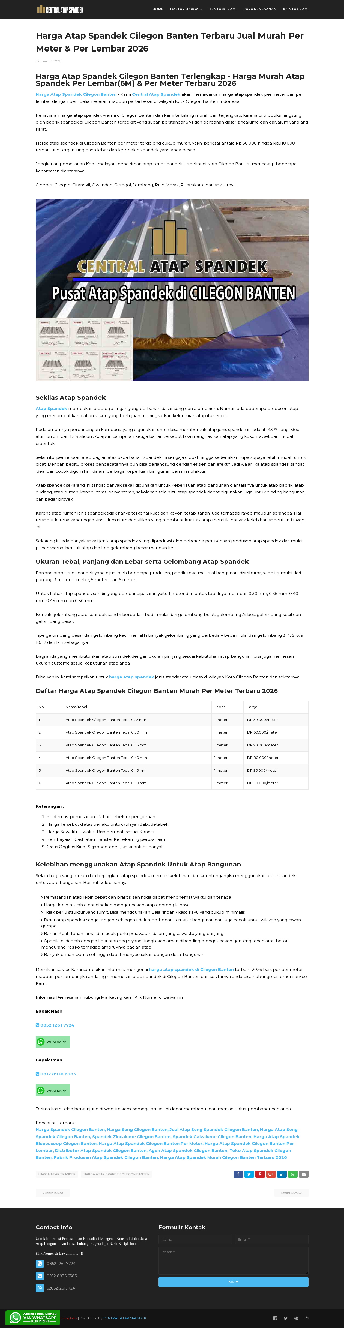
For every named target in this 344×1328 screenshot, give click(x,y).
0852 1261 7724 (55, 1025)
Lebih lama (290, 1193)
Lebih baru (54, 1193)
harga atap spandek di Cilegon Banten (191, 969)
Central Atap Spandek (156, 94)
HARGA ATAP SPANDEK (57, 1174)
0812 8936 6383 (56, 1073)
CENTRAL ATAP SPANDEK (124, 1318)
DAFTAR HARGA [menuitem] (184, 9)
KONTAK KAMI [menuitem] (296, 9)
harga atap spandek (131, 677)
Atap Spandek (51, 408)
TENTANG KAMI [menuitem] (223, 9)
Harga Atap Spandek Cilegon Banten (76, 94)
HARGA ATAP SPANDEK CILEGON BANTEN (116, 1174)
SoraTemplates (65, 1318)
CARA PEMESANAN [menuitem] (259, 9)
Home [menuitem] (157, 9)
